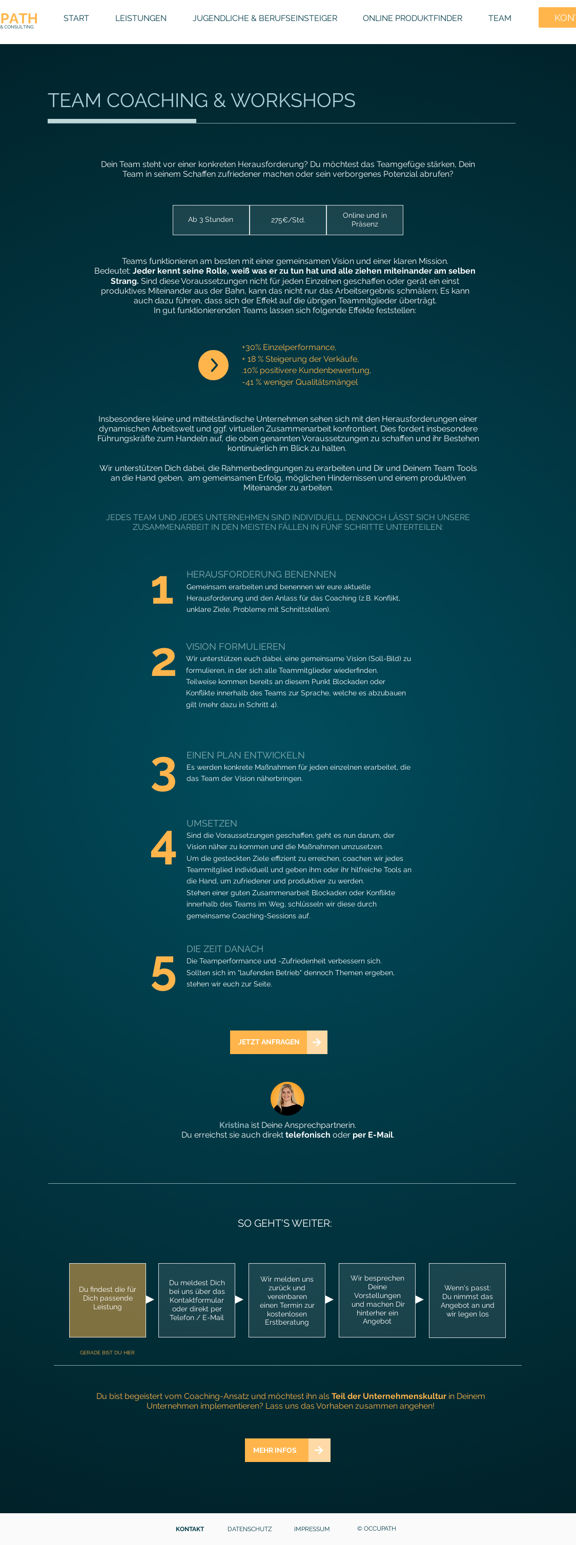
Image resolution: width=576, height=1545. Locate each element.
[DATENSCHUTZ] (250, 1529)
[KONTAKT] (190, 1529)
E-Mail (380, 1135)
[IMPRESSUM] (313, 1529)
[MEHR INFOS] (276, 1450)
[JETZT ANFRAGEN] (268, 1042)
